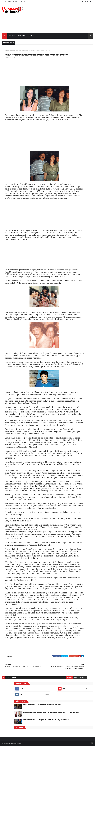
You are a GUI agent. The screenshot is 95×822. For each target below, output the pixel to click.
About (10, 1)
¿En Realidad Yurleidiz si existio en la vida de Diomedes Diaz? (82, 80)
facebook (58, 810)
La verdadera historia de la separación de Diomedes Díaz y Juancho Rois (82, 97)
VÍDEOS (32, 36)
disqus (51, 810)
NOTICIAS (12, 36)
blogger (44, 810)
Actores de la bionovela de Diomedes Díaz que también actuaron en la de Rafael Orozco (82, 89)
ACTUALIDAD (22, 36)
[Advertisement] (59, 18)
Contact (15, 1)
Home (5, 1)
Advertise (23, 1)
